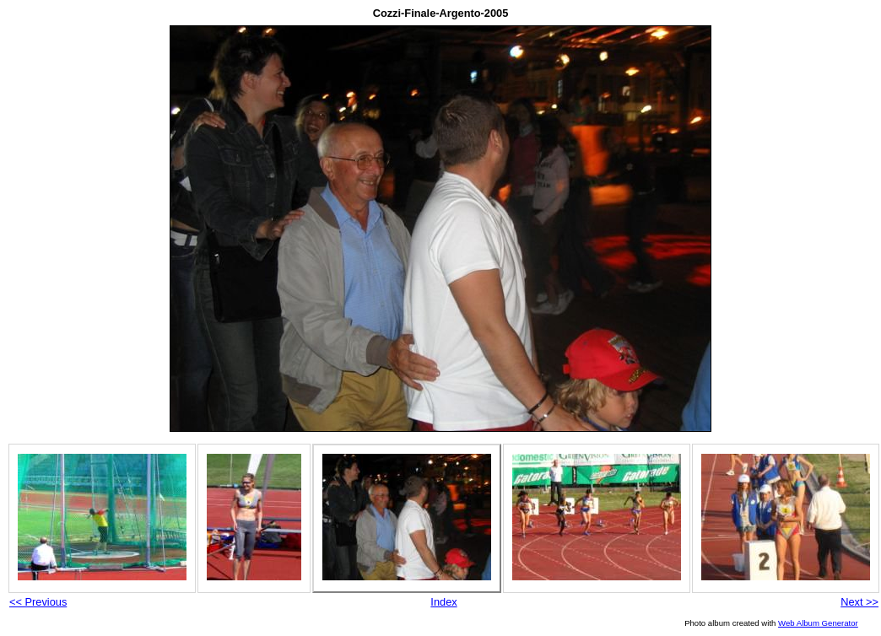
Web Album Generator (818, 623)
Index (443, 602)
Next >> (859, 602)
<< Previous (38, 602)
